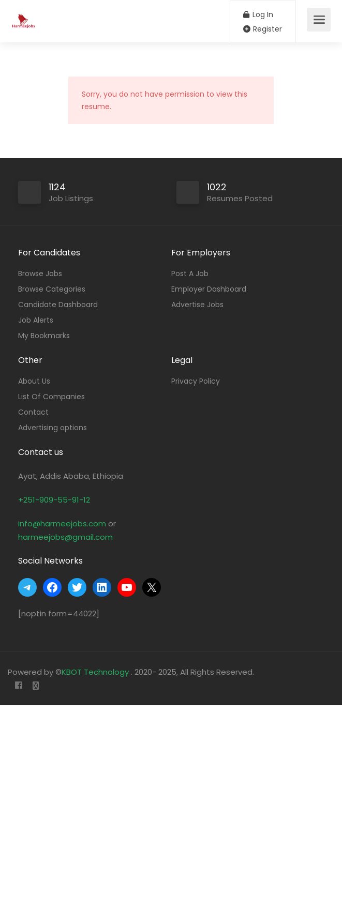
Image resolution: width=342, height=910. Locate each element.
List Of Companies (51, 396)
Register (262, 29)
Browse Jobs (40, 273)
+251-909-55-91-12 (54, 499)
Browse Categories (51, 289)
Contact (33, 412)
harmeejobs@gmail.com (65, 537)
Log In (258, 14)
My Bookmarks (44, 335)
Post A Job (190, 273)
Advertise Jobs (197, 304)
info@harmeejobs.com (62, 523)
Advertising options (52, 427)
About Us (34, 381)
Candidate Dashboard (58, 304)
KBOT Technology (96, 671)
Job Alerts (35, 320)
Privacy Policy (195, 381)
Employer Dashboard (208, 289)
